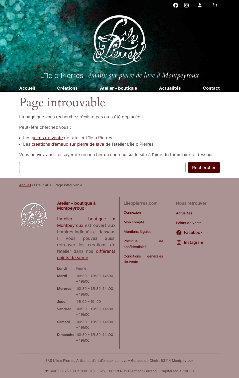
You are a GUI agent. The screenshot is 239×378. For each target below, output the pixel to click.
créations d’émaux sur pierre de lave (68, 144)
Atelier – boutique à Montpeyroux (76, 206)
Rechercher (204, 167)
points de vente (47, 137)
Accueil (25, 185)
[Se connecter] (199, 5)
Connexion (132, 212)
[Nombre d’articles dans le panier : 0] (214, 5)
